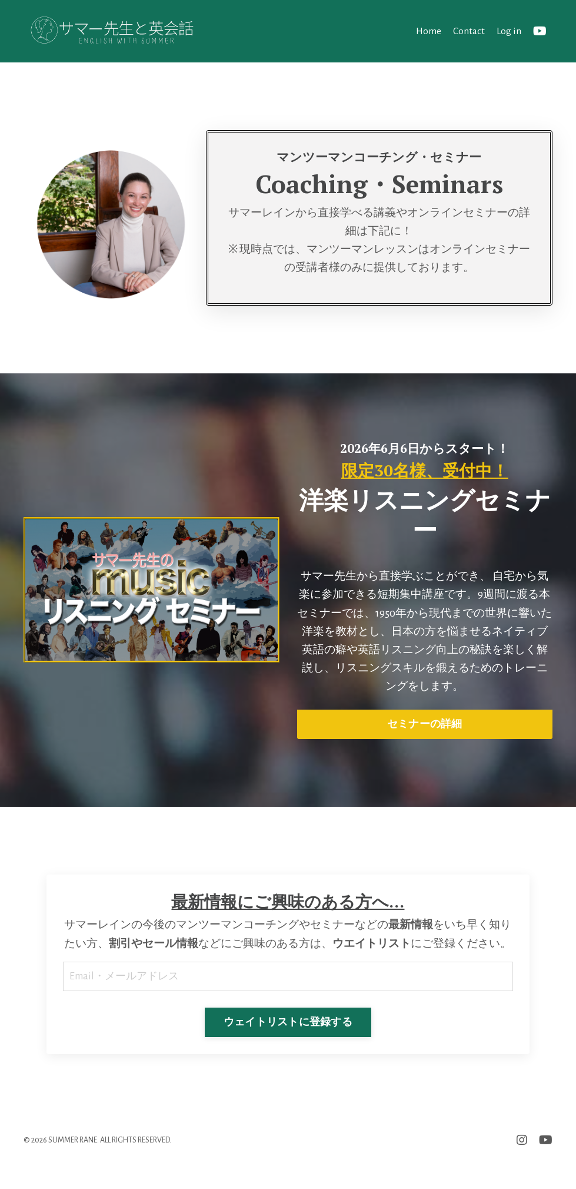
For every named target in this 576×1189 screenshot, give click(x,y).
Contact (468, 30)
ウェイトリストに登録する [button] (288, 1051)
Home (427, 30)
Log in (508, 30)
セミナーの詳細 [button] (424, 731)
